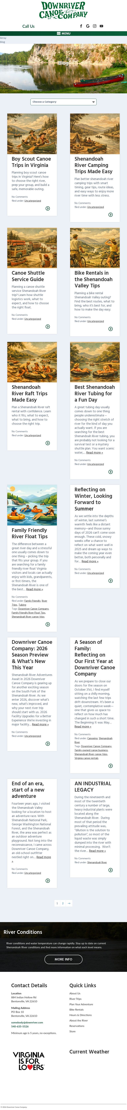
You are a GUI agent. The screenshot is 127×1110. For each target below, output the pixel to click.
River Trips (75, 998)
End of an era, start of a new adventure (28, 790)
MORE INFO (63, 959)
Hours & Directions (80, 1014)
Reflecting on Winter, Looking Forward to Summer (93, 499)
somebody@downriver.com (27, 1022)
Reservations (76, 1025)
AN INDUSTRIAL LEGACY (93, 787)
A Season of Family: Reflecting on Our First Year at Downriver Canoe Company (95, 658)
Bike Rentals (76, 1009)
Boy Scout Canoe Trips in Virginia (31, 162)
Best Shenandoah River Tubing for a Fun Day (95, 393)
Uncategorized (32, 201)
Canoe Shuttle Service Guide (28, 276)
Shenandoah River (97, 862)
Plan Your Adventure (81, 1004)
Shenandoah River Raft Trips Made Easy (29, 393)
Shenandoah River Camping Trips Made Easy (94, 165)
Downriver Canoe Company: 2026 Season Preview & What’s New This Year (32, 655)
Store (72, 1031)
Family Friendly (32, 601)
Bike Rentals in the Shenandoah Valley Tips (94, 279)
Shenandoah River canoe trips (28, 617)
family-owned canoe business (91, 750)
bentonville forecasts (92, 1091)
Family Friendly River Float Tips (30, 533)
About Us (74, 993)
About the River (78, 1020)
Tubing (22, 605)
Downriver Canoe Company (33, 609)
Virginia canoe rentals (86, 758)
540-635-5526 (20, 1026)
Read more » (94, 452)
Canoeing (92, 738)
